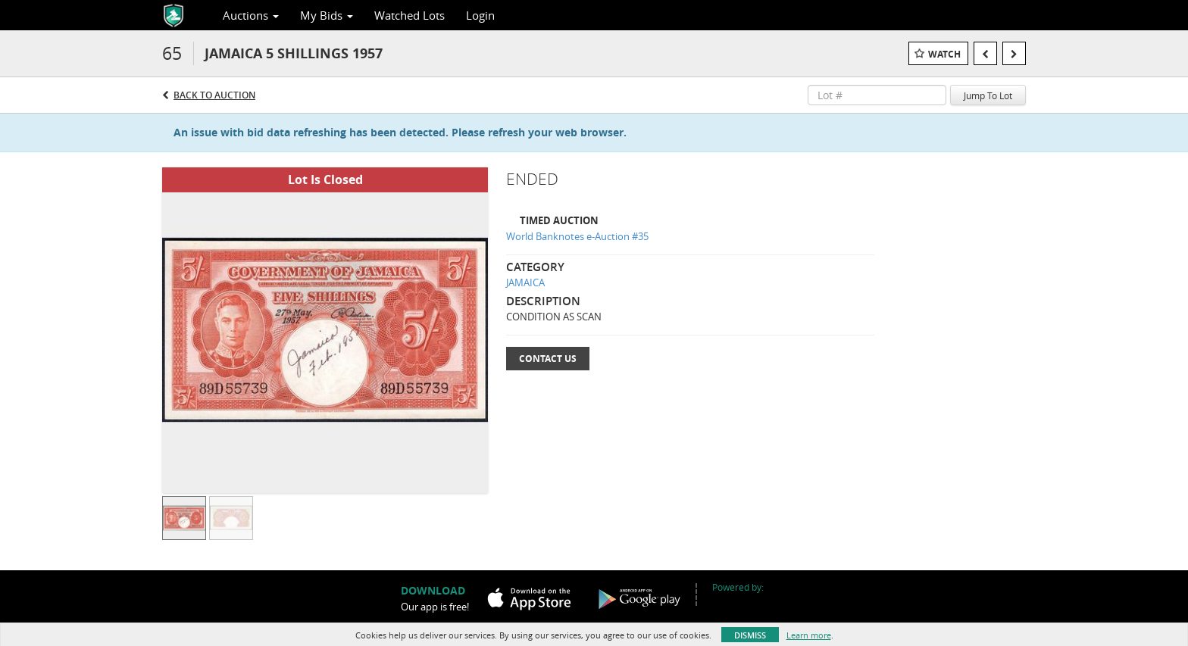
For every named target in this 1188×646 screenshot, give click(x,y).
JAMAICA (525, 282)
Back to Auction (214, 95)
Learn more (808, 635)
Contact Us (548, 358)
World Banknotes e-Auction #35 (577, 236)
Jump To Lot (988, 95)
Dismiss (750, 635)
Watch (944, 54)
